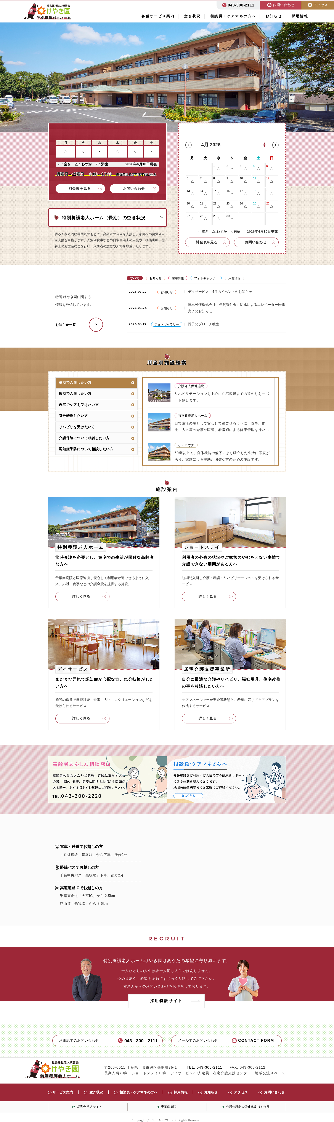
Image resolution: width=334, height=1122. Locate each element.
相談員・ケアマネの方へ (233, 16)
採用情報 (300, 16)
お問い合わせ (134, 188)
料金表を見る (80, 188)
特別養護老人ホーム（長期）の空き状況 (104, 217)
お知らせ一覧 (65, 325)
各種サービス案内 (158, 16)
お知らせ (273, 16)
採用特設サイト (166, 1001)
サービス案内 (62, 1092)
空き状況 (192, 16)
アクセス (241, 1092)
